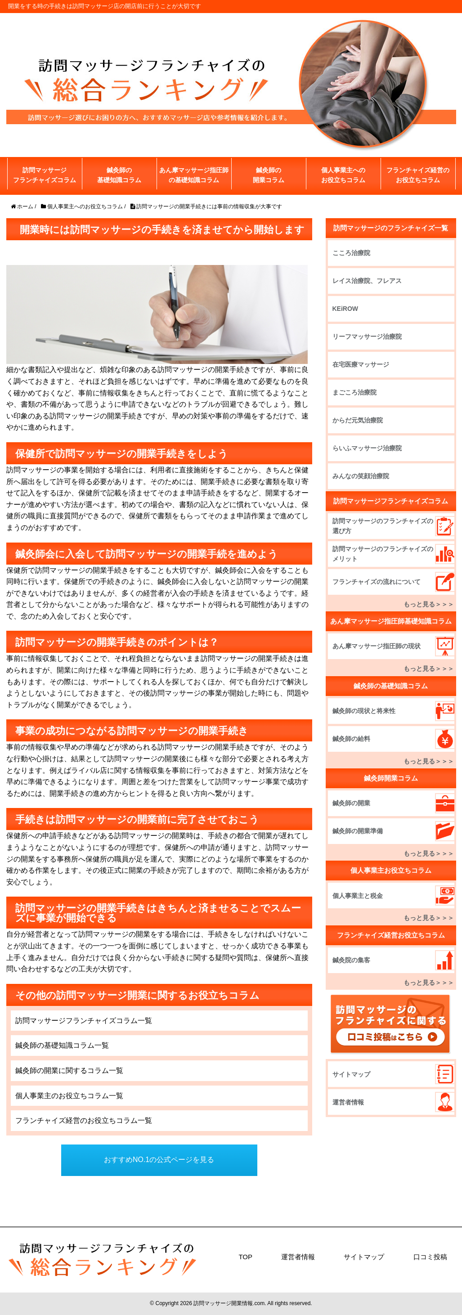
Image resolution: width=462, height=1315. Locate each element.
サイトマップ (351, 1074)
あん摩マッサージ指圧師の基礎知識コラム (194, 175)
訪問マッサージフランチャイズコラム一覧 (83, 1020)
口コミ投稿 (430, 1257)
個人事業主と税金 (357, 895)
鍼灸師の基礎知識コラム (119, 175)
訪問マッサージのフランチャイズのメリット (379, 553)
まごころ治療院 (354, 392)
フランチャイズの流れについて (376, 581)
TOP (245, 1257)
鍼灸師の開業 (351, 803)
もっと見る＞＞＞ (429, 604)
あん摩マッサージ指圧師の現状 (376, 646)
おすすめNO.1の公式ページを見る (159, 1160)
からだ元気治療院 (357, 420)
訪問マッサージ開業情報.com (229, 1303)
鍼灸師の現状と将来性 (363, 710)
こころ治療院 (351, 252)
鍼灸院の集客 (351, 960)
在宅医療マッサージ (360, 364)
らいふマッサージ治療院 (367, 448)
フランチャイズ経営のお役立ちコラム (417, 175)
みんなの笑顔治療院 (360, 476)
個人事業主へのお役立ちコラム (343, 175)
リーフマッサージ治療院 (367, 336)
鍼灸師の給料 (351, 738)
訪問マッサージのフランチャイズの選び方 (379, 525)
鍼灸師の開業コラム (268, 175)
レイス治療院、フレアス (367, 280)
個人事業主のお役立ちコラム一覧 (69, 1096)
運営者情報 (348, 1102)
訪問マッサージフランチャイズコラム (44, 175)
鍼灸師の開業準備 (357, 831)
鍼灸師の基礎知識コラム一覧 (62, 1045)
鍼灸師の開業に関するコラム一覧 (69, 1070)
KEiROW (345, 308)
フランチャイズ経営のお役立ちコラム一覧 (83, 1120)
